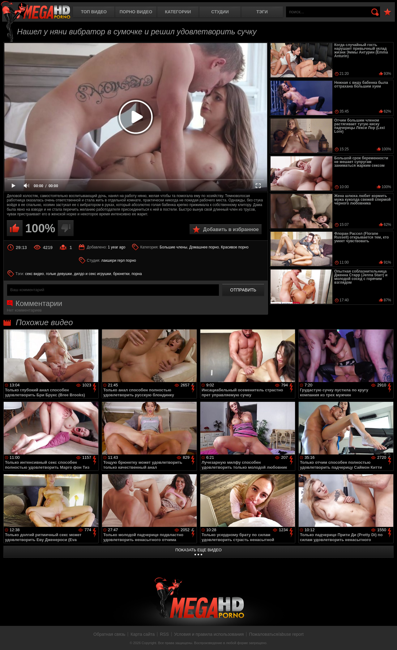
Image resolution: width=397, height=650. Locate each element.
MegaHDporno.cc (35, 10)
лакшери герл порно (118, 260)
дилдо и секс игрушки (92, 274)
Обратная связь (109, 634)
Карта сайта (142, 634)
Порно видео (136, 11)
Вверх (388, 638)
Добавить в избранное (231, 229)
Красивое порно (235, 247)
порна (137, 274)
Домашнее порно (204, 247)
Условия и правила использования (209, 634)
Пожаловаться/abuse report (276, 634)
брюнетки (121, 274)
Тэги (262, 11)
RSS (164, 634)
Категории (178, 11)
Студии (219, 11)
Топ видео (94, 11)
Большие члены (173, 247)
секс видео (34, 274)
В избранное (387, 12)
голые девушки (59, 274)
